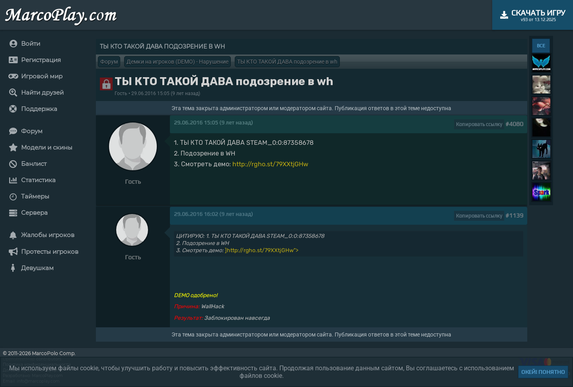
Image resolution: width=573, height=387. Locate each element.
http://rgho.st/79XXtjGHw (270, 164)
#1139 (514, 215)
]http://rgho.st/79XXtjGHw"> (261, 250)
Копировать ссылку (479, 124)
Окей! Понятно (543, 372)
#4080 (514, 124)
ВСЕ (541, 46)
